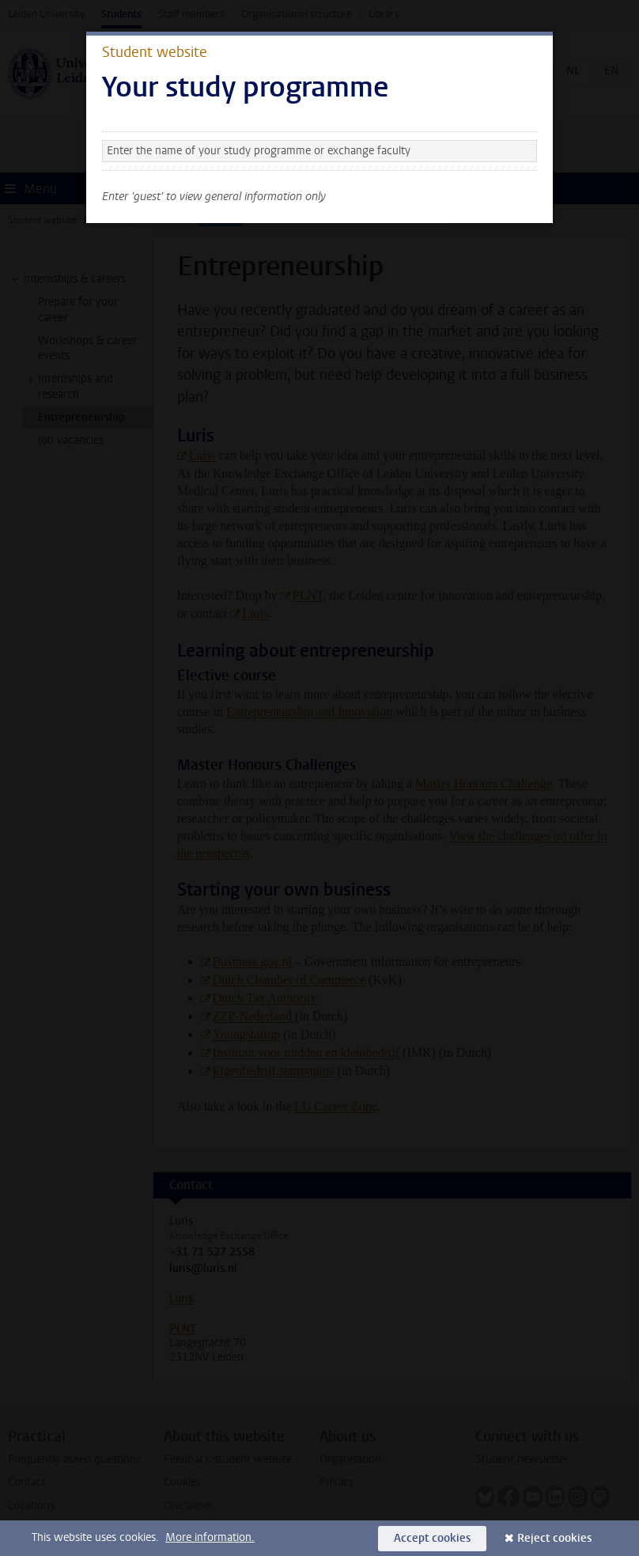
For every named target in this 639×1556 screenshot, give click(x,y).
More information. (210, 1537)
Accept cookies (432, 1538)
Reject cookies (554, 1538)
